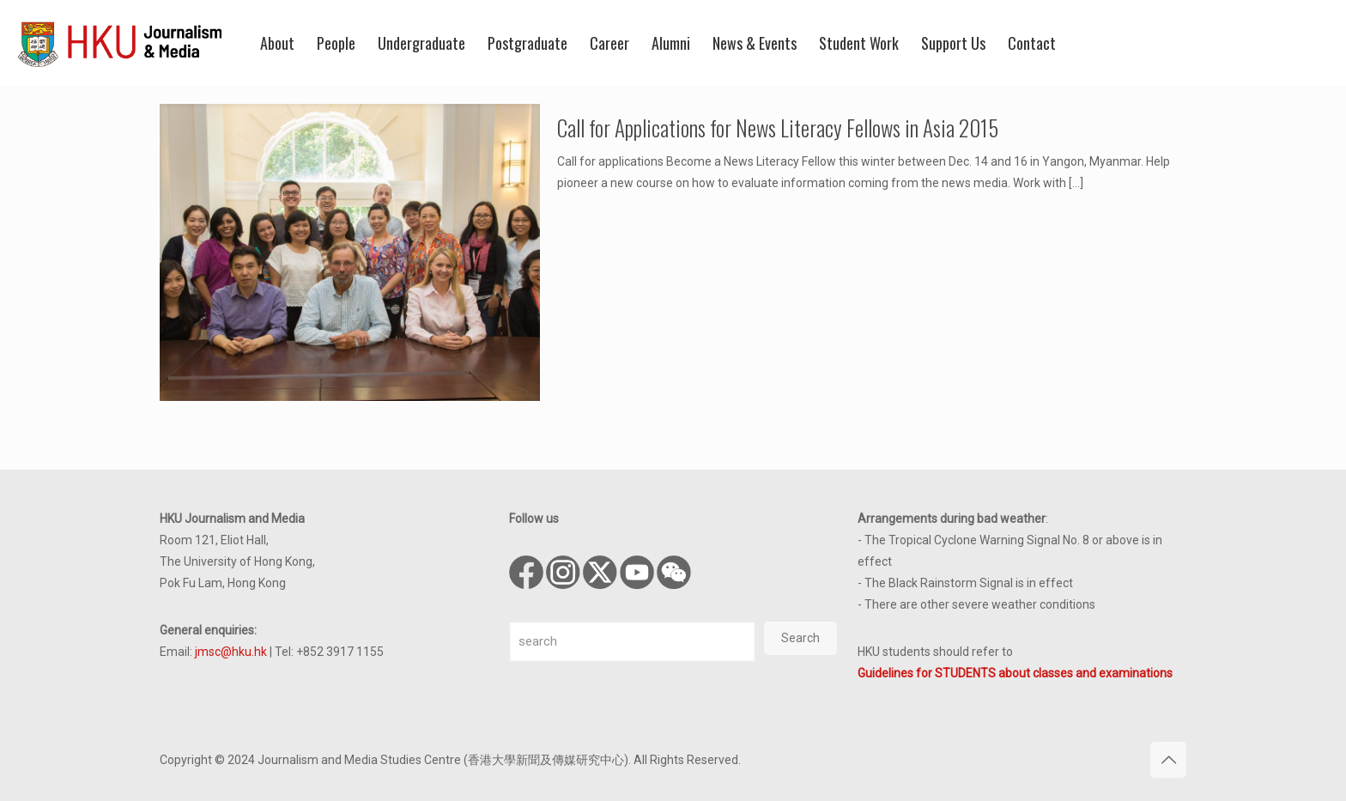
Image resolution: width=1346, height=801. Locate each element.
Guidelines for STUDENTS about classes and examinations (1015, 673)
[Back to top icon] (1168, 760)
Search (800, 638)
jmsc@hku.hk (231, 651)
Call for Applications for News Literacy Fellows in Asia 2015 (777, 127)
